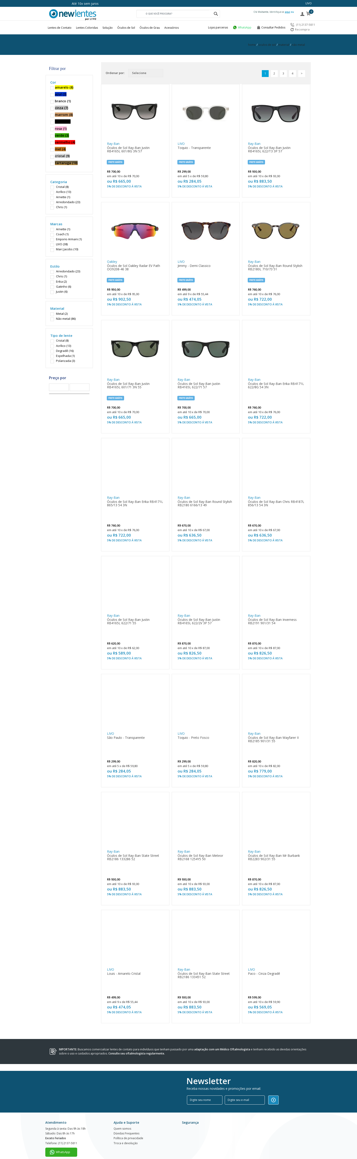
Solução (107, 28)
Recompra (300, 29)
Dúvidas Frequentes (126, 1125)
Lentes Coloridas (87, 28)
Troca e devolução (126, 1136)
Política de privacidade (128, 1130)
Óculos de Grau (150, 28)
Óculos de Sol (126, 28)
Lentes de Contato (59, 28)
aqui (287, 11)
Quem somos (122, 1119)
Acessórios (171, 28)
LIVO (309, 3)
